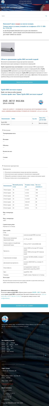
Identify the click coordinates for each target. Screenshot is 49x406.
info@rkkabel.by (5, 298)
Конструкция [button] (6, 130)
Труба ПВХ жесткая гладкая (11, 89)
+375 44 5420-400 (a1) (25, 1)
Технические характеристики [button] (11, 166)
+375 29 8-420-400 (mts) (25, 3)
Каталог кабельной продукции (35, 10)
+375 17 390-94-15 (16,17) (14, 296)
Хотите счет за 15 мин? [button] (24, 306)
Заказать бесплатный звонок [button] (24, 82)
